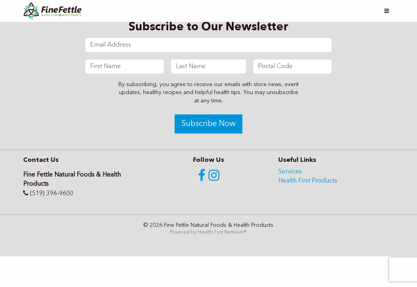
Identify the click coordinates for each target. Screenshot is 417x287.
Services (290, 172)
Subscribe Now (208, 124)
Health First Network (221, 232)
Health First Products (307, 181)
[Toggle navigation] (387, 11)
